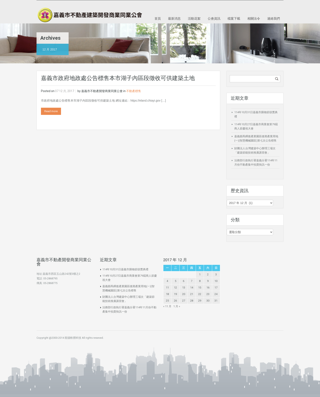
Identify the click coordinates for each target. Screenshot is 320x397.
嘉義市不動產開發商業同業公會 (102, 91)
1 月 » (176, 306)
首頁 (158, 18)
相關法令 (253, 18)
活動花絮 (194, 18)
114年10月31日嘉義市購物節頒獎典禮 (125, 269)
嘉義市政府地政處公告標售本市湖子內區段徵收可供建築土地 (118, 78)
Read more (51, 111)
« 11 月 (167, 306)
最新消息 (174, 18)
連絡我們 (273, 18)
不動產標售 (133, 91)
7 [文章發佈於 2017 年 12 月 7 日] (191, 281)
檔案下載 (234, 18)
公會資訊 (214, 18)
